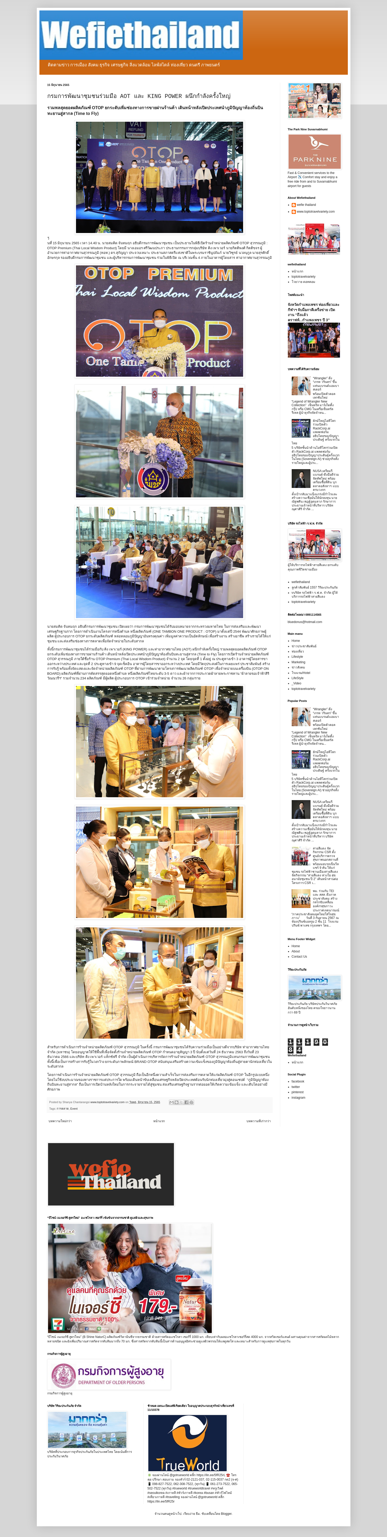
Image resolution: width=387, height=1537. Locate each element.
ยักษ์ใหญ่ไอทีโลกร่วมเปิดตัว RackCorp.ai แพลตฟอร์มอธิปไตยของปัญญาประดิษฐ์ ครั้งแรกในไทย (315, 432)
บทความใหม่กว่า (60, 1121)
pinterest (298, 1092)
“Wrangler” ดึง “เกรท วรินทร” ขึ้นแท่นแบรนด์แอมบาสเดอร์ (326, 383)
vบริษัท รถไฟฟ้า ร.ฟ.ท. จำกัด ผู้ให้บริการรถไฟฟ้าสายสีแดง (315, 594)
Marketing (299, 662)
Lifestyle (297, 657)
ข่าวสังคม (298, 667)
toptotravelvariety (303, 276)
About (296, 951)
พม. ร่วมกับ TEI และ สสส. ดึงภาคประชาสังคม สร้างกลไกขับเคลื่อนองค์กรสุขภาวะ (325, 898)
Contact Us (299, 956)
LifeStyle (298, 678)
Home (296, 641)
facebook (298, 1081)
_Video (296, 683)
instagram (299, 1097)
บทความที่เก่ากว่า (259, 1121)
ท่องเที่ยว (298, 651)
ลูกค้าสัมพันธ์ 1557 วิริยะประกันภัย (315, 587)
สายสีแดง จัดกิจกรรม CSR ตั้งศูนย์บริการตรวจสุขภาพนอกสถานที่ (325, 854)
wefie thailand (306, 205)
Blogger (226, 1514)
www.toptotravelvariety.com (316, 211)
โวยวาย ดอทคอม (303, 282)
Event (74, 1108)
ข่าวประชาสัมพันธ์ (304, 646)
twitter (296, 1087)
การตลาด (63, 1108)
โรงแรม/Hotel (301, 673)
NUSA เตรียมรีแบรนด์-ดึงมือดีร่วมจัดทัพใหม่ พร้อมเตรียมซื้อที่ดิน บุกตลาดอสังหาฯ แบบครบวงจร (326, 480)
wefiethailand (301, 582)
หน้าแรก (159, 1121)
